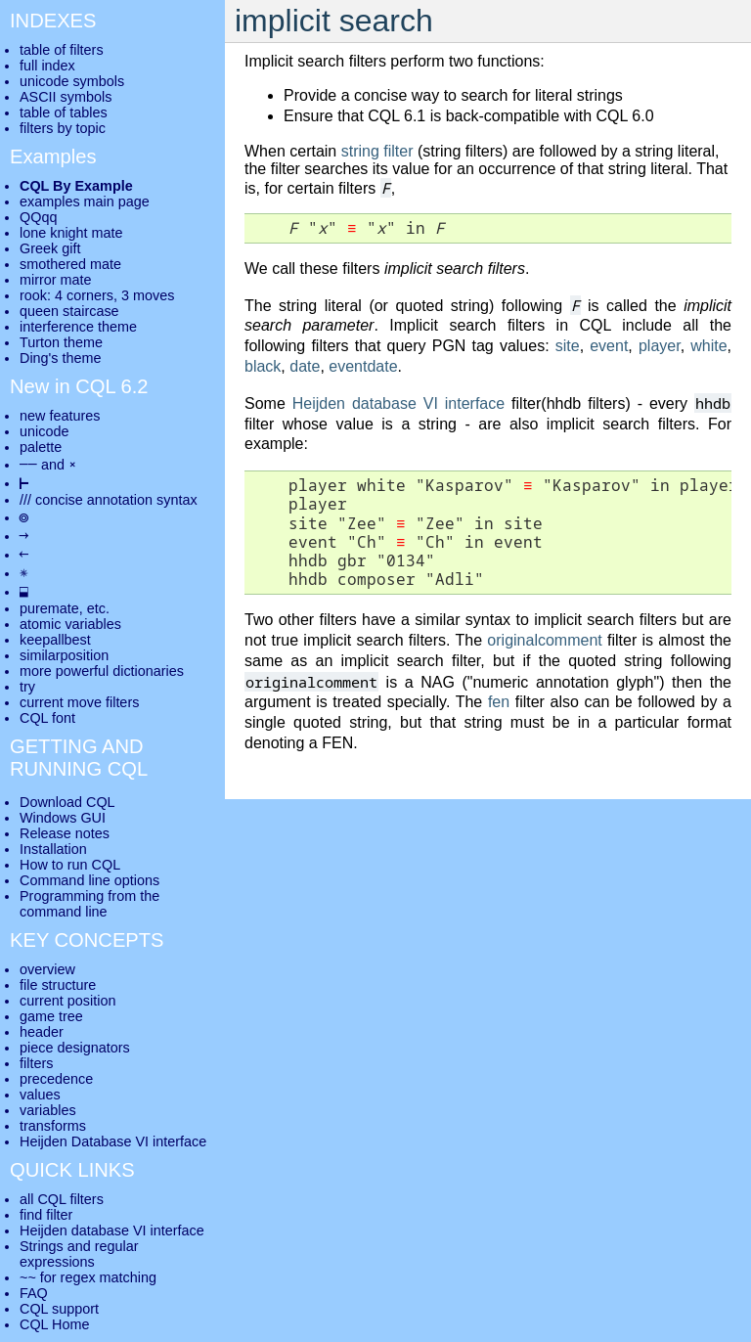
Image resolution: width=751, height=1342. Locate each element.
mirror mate (56, 280)
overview (47, 969)
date (304, 366)
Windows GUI (63, 818)
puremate (49, 608)
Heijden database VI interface (398, 403)
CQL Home (54, 1324)
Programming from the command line (89, 903)
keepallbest (55, 640)
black (262, 366)
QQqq (38, 217)
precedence (56, 1079)
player (660, 345)
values (40, 1094)
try (27, 686)
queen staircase (69, 311)
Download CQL (67, 802)
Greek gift (50, 248)
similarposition (64, 655)
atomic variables (70, 624)
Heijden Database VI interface (113, 1141)
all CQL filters (62, 1199)
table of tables (64, 112)
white (708, 345)
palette (41, 447)
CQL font (47, 718)
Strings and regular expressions (79, 1254)
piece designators (75, 1047)
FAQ (34, 1293)
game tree (51, 1016)
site (567, 345)
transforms (53, 1126)
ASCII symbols (65, 97)
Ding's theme (61, 358)
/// (25, 500)
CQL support (59, 1309)
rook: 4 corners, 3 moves (97, 295)
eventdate (363, 366)
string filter (377, 151)
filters (36, 1063)
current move (61, 702)
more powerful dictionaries (102, 671)
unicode (44, 431)
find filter (46, 1215)
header (42, 1032)
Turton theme (61, 342)
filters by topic (63, 128)
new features (60, 416)
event (609, 345)
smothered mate (70, 264)
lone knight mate (71, 233)
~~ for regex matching (88, 1277)
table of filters (62, 50)
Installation (53, 849)
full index (47, 65)
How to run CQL (70, 864)
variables (48, 1110)
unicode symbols (72, 81)
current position (67, 1000)
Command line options (89, 880)
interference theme (78, 327)
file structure (58, 985)
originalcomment (544, 640)
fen (498, 701)
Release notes (65, 833)
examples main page (85, 201)
